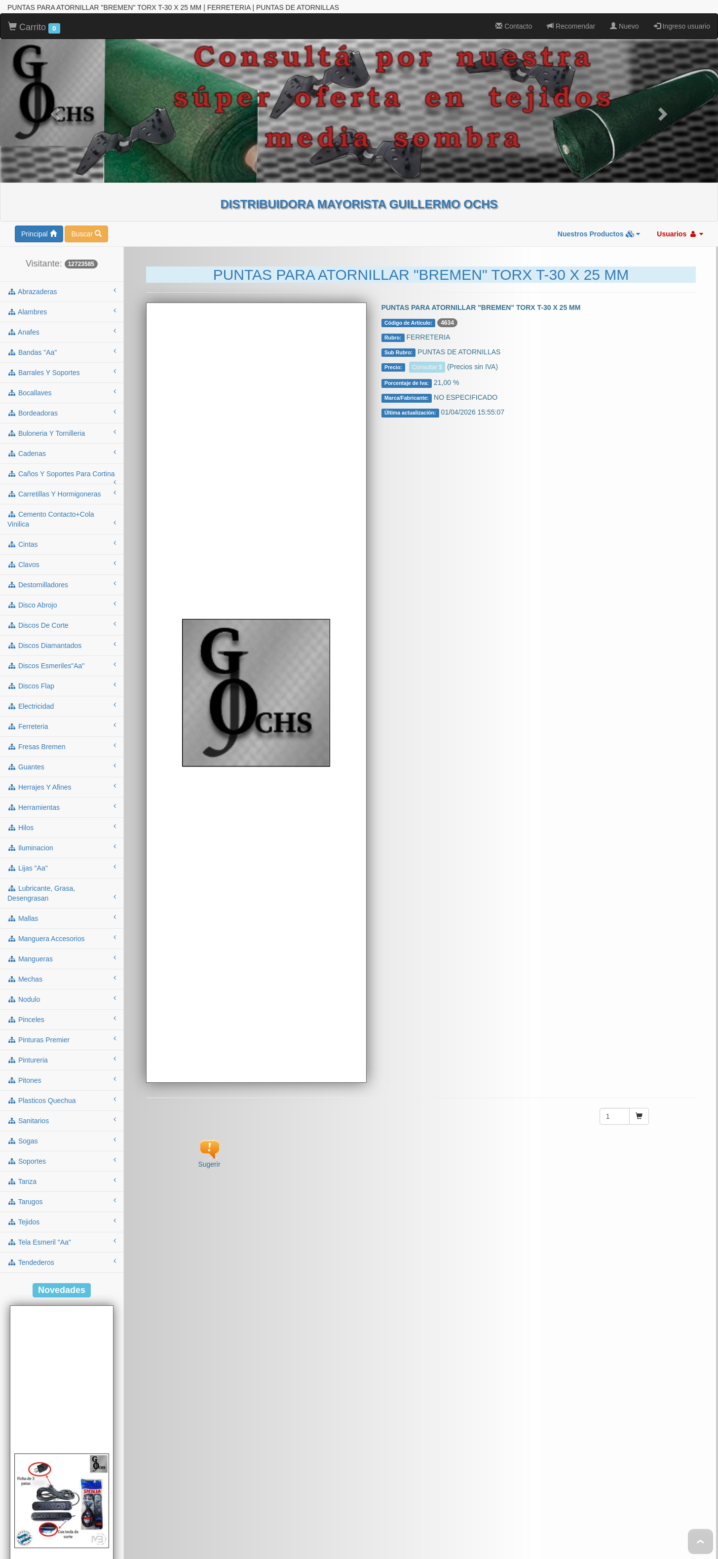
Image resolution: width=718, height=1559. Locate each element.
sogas (61, 1085)
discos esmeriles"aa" (61, 610)
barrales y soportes (61, 316)
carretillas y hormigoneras (61, 438)
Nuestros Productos (599, 179)
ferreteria (61, 670)
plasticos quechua (61, 1044)
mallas (61, 862)
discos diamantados (61, 589)
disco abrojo (61, 549)
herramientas (61, 751)
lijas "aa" (61, 812)
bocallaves (61, 337)
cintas (61, 488)
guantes (61, 711)
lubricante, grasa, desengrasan (61, 838)
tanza (61, 1125)
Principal (39, 179)
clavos (61, 508)
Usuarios (680, 179)
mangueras (61, 903)
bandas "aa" (61, 296)
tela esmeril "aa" (61, 1186)
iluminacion (61, 792)
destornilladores (61, 529)
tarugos (61, 1145)
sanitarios (61, 1065)
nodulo (61, 943)
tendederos (61, 1206)
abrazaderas (61, 235)
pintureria (61, 1004)
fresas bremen (61, 690)
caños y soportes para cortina (61, 421)
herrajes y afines (61, 731)
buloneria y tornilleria (61, 377)
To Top (700, 1541)
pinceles (61, 963)
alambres (61, 256)
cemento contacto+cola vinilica (61, 464)
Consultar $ (427, 311)
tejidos (61, 1166)
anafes (61, 276)
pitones (61, 1024)
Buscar (86, 179)
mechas (61, 923)
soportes (61, 1105)
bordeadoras (61, 357)
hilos (61, 771)
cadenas (61, 397)
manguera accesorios (61, 882)
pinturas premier (61, 984)
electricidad (61, 650)
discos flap (61, 630)
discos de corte (61, 569)
